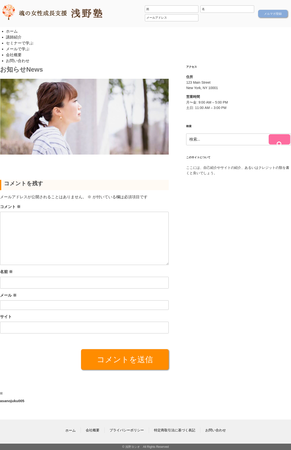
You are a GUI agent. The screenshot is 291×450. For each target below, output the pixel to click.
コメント (10, 207)
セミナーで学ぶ (19, 43)
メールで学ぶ (17, 49)
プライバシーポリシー (127, 430)
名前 (6, 272)
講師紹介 (14, 37)
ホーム (12, 31)
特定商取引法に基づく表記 (174, 430)
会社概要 (14, 55)
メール (8, 295)
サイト (6, 317)
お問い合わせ (17, 61)
